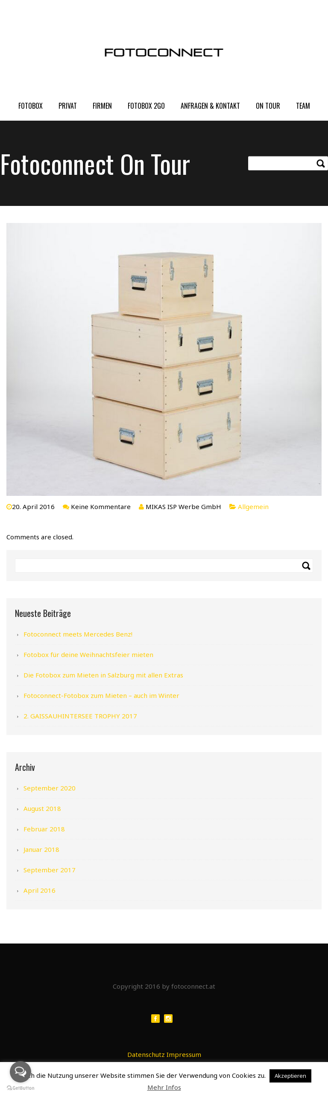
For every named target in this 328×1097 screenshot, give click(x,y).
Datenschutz (146, 1054)
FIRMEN (102, 106)
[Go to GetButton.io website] (20, 1088)
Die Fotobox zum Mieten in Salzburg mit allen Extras (103, 675)
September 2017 (49, 869)
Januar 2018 (41, 849)
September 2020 (49, 788)
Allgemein (253, 506)
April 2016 (39, 890)
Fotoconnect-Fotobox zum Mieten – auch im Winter (101, 695)
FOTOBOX (30, 106)
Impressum (184, 1054)
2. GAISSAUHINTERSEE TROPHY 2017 (80, 716)
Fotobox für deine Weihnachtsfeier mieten (88, 654)
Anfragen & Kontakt (210, 106)
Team (303, 106)
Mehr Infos (164, 1087)
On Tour (268, 106)
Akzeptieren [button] (290, 1076)
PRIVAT (68, 106)
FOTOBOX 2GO (146, 106)
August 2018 (42, 808)
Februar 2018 (44, 829)
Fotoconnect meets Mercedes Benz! (77, 634)
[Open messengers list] (20, 1072)
